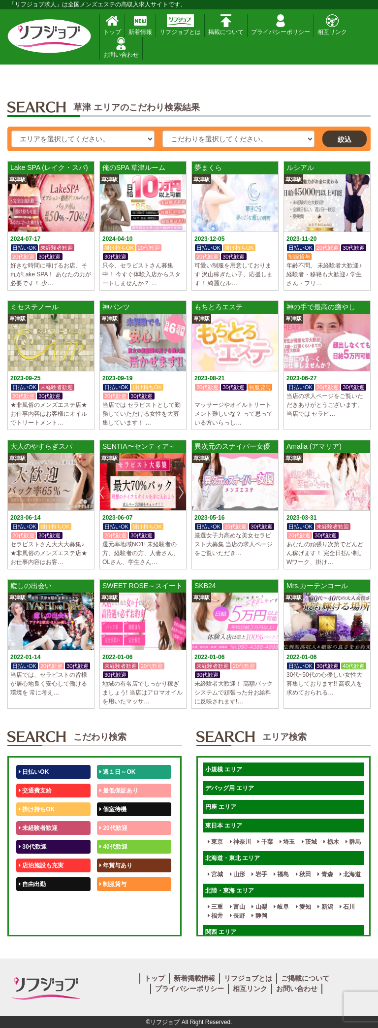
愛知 (303, 906)
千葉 (265, 841)
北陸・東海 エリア (229, 890)
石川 (347, 906)
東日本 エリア (223, 825)
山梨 (259, 906)
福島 (281, 874)
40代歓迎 (113, 846)
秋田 (303, 874)
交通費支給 (35, 790)
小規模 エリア (223, 769)
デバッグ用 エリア (229, 788)
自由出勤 (32, 884)
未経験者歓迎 (38, 828)
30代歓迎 (33, 846)
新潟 (325, 906)
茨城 (309, 841)
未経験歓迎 (115, 902)
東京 (215, 841)
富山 (237, 906)
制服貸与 (112, 884)
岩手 (259, 874)
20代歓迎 (113, 828)
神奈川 (240, 841)
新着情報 (140, 24)
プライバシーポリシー (280, 24)
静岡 (259, 915)
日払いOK (34, 771)
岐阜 (281, 906)
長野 (237, 915)
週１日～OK (117, 771)
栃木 (331, 841)
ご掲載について (305, 978)
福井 (215, 915)
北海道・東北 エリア (232, 858)
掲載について (226, 24)
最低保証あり (118, 790)
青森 (325, 874)
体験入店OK (37, 921)
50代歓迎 (33, 902)
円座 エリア (220, 806)
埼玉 (287, 841)
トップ (112, 24)
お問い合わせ (121, 47)
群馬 (353, 841)
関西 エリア (220, 932)
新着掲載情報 (194, 978)
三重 (215, 906)
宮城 (215, 874)
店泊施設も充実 (41, 865)
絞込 (344, 139)
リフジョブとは (180, 24)
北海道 (350, 874)
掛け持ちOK (37, 809)
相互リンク (332, 24)
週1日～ (111, 921)
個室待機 (112, 809)
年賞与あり (115, 865)
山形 (237, 874)
